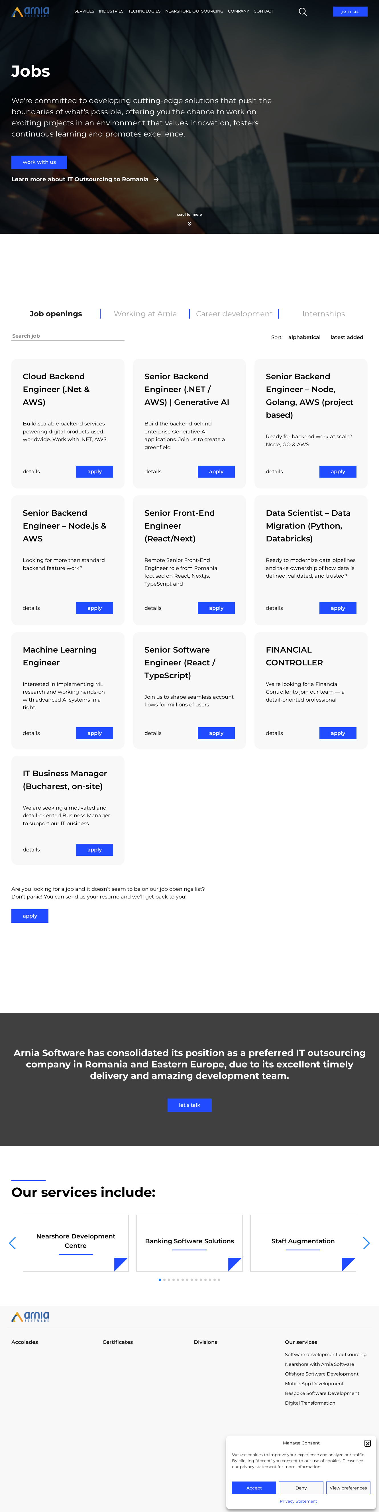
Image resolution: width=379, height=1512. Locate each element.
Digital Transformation (310, 1403)
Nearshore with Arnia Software (319, 1364)
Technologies (144, 11)
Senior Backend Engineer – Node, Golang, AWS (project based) (310, 396)
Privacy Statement (298, 1501)
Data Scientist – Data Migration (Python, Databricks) (308, 525)
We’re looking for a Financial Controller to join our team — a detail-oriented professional (305, 692)
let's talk (189, 1105)
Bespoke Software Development (322, 1393)
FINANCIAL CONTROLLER (294, 656)
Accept (254, 1488)
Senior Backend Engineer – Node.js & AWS (65, 525)
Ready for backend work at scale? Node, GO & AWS (309, 440)
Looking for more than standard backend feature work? (64, 564)
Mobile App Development (314, 1383)
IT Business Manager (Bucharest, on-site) (65, 780)
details (31, 471)
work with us (39, 162)
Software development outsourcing (326, 1354)
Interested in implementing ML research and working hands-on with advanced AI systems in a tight (64, 696)
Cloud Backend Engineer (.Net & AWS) (56, 389)
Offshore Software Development (322, 1374)
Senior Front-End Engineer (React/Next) (179, 525)
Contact (263, 11)
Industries (111, 11)
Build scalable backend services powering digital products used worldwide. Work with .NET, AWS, (65, 432)
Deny (301, 1488)
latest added (347, 337)
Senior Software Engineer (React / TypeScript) (179, 662)
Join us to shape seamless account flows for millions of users (189, 701)
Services (84, 11)
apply (94, 471)
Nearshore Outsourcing (194, 11)
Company (238, 11)
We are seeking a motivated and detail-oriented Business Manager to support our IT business (66, 816)
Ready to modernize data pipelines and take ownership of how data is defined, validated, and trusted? (311, 568)
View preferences (348, 1488)
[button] (367, 1443)
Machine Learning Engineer (60, 656)
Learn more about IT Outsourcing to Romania (79, 179)
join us (350, 11)
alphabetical (304, 337)
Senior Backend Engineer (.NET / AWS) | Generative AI (186, 389)
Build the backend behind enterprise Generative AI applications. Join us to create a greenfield (184, 436)
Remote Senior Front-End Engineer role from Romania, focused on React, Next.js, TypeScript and (181, 572)
